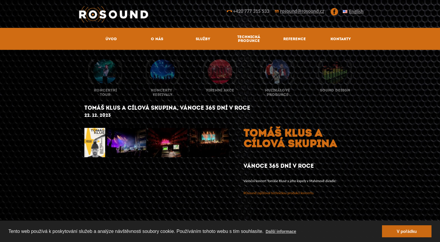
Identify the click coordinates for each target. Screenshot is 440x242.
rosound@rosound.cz (302, 11)
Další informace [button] (281, 231)
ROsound (220, 14)
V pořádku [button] (407, 231)
